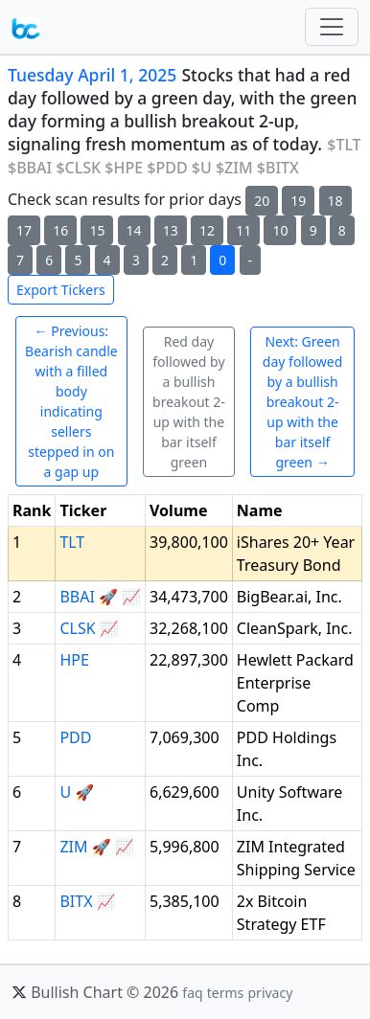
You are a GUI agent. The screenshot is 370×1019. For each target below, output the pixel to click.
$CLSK (78, 167)
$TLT (343, 144)
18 (335, 201)
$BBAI (30, 167)
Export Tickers (60, 290)
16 (60, 230)
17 (24, 230)
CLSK (77, 628)
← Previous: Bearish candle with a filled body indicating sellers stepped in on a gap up (71, 401)
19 (298, 201)
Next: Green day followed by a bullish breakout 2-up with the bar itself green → (302, 401)
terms (225, 993)
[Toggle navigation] (331, 27)
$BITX (278, 167)
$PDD (167, 167)
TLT (71, 542)
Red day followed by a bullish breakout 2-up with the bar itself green (188, 401)
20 (261, 201)
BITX (75, 901)
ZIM (73, 846)
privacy (269, 993)
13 (170, 230)
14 (134, 230)
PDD (75, 737)
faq (192, 993)
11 (243, 230)
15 (96, 230)
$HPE (123, 167)
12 (207, 230)
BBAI (76, 596)
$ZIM (234, 167)
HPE (73, 659)
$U (202, 167)
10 (280, 230)
